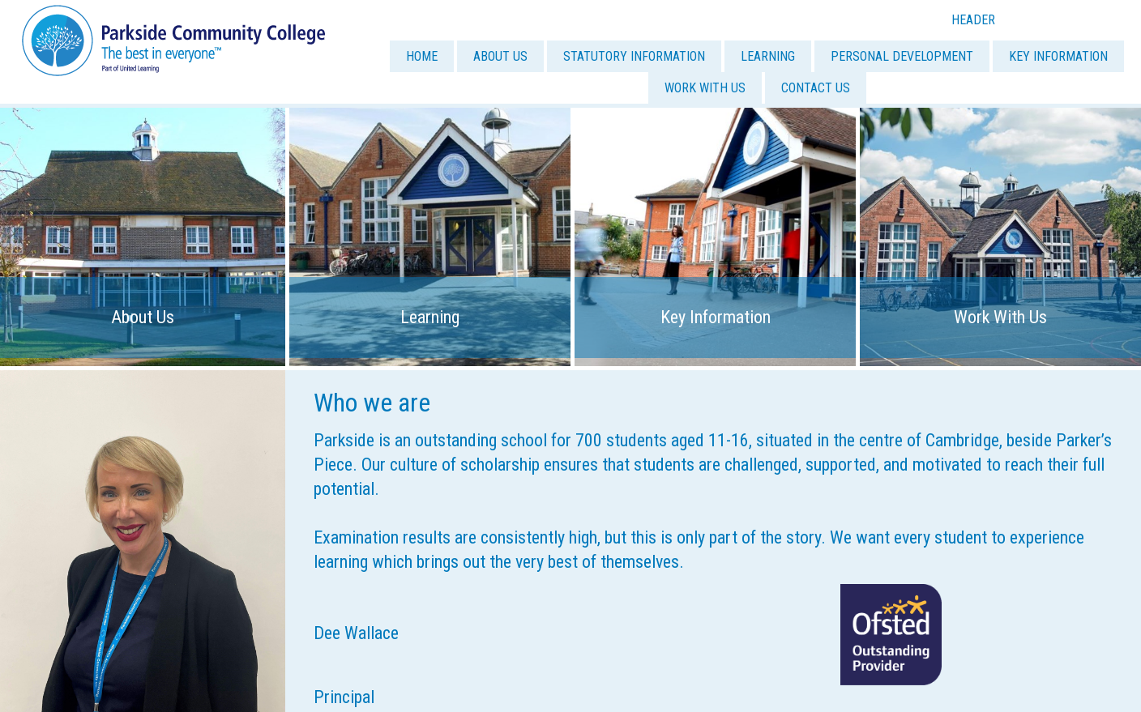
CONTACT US (815, 88)
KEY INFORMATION (1058, 56)
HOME (422, 56)
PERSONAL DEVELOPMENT (902, 56)
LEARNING (768, 56)
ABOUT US (500, 56)
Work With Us (1000, 317)
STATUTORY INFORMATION (634, 56)
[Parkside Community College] (173, 39)
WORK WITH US (705, 88)
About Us (142, 317)
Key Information (715, 317)
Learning (429, 317)
